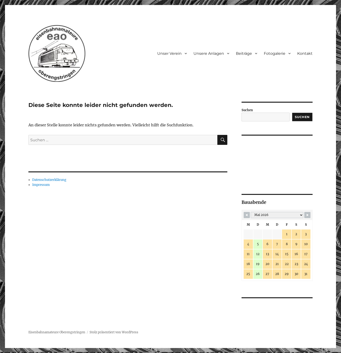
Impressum (41, 185)
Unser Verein (169, 53)
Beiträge (244, 53)
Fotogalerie (274, 53)
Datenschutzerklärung (49, 180)
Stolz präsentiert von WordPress (114, 332)
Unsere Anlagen (208, 53)
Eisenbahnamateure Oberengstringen (56, 332)
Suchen (247, 110)
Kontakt (305, 53)
